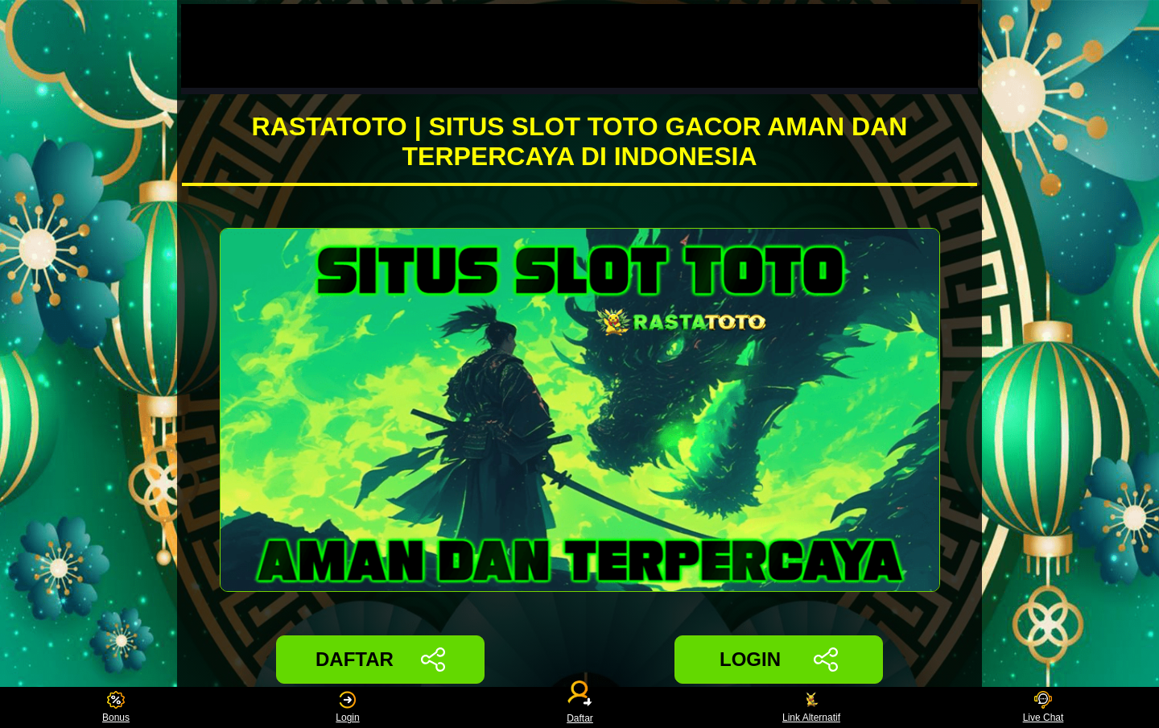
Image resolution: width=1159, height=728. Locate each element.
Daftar (579, 707)
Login (347, 707)
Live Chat (1043, 707)
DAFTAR (380, 659)
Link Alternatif (811, 707)
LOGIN (779, 659)
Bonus (116, 707)
